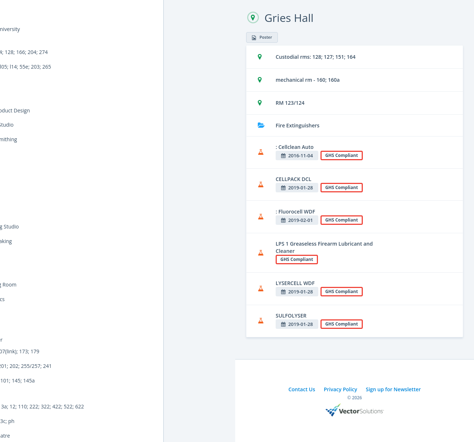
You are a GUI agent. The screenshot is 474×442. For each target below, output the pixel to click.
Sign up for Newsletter (393, 389)
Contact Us (301, 389)
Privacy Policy (340, 389)
